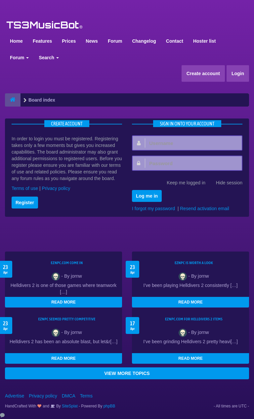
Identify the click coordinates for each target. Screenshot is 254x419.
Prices (69, 41)
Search (49, 57)
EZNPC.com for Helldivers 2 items (194, 319)
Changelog (144, 41)
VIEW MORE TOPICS (126, 373)
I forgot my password (153, 208)
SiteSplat (69, 406)
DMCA (68, 395)
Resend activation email (204, 208)
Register (25, 202)
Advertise (14, 395)
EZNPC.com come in (67, 262)
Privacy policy (56, 188)
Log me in (147, 196)
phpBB (109, 406)
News (92, 41)
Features (42, 41)
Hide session (225, 183)
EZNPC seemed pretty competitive (66, 319)
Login (238, 73)
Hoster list (204, 41)
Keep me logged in (182, 183)
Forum (115, 41)
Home (16, 41)
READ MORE (63, 302)
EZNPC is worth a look (194, 262)
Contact (174, 41)
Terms (86, 395)
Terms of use (25, 188)
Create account (203, 73)
